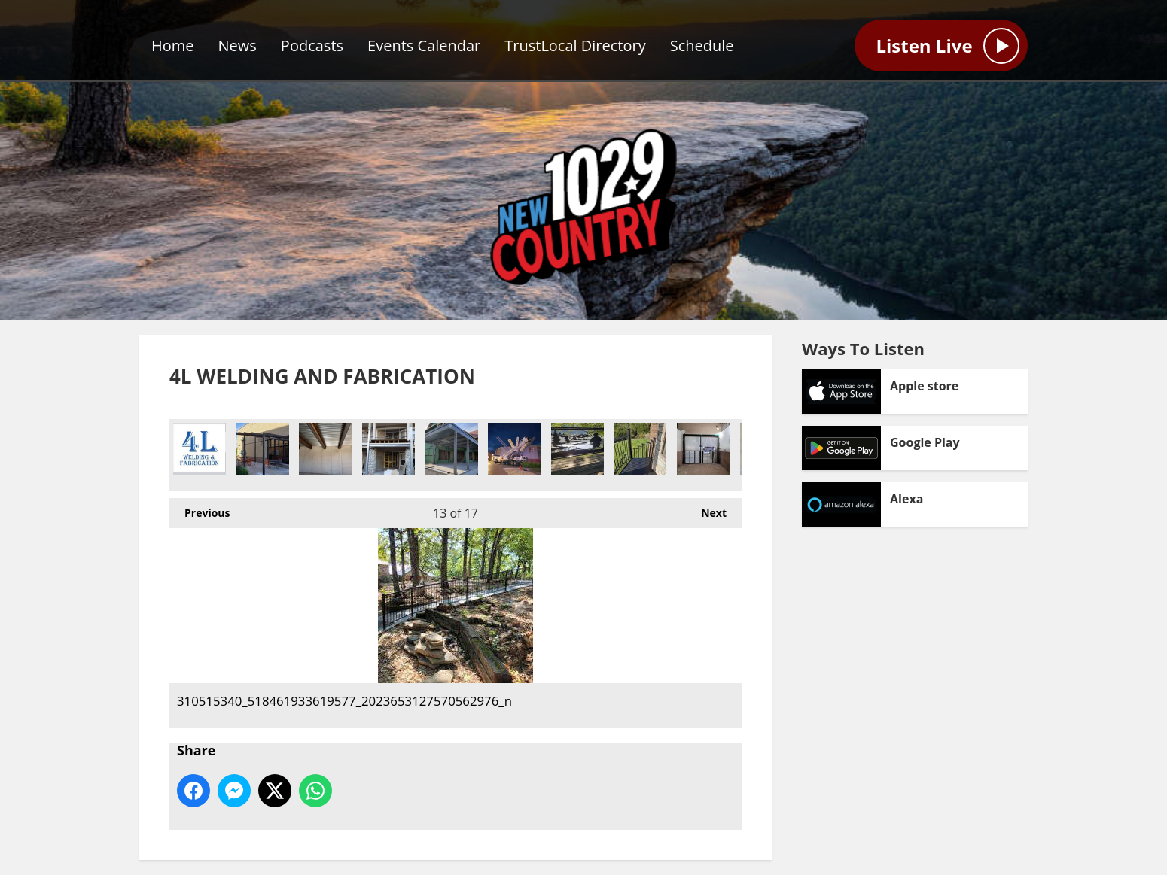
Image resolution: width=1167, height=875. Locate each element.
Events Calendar (423, 45)
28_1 (451, 449)
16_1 (325, 449)
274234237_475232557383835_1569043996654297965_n (262, 449)
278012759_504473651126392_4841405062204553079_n (703, 449)
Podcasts (312, 45)
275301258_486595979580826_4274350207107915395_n (640, 449)
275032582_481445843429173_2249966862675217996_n (577, 449)
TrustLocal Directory (574, 45)
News (237, 45)
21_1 (388, 449)
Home (172, 45)
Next (706, 509)
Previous (199, 509)
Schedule (702, 45)
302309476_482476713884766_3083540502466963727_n (199, 449)
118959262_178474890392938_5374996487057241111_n (514, 449)
